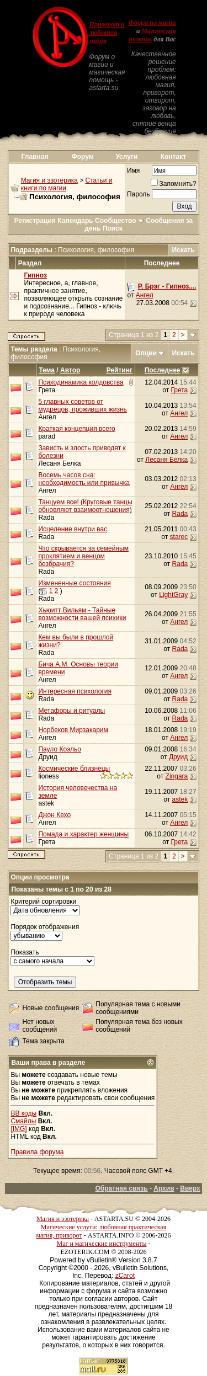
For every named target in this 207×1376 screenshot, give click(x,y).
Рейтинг (119, 370)
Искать (183, 250)
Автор (70, 370)
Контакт (173, 157)
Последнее (163, 370)
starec (179, 537)
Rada (46, 517)
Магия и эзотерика (49, 180)
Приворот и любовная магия (106, 32)
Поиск (113, 228)
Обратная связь (121, 1188)
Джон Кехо (54, 815)
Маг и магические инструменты (102, 1243)
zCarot (125, 1275)
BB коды (23, 1113)
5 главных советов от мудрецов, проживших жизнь (82, 405)
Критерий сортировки (43, 901)
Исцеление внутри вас (72, 529)
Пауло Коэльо (59, 749)
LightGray (173, 595)
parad (46, 436)
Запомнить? (174, 184)
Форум (83, 157)
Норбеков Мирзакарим (73, 730)
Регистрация (35, 221)
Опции (146, 353)
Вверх (190, 1188)
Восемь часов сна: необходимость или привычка (84, 479)
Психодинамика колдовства (80, 382)
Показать (24, 952)
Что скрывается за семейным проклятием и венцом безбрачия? (83, 556)
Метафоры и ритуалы (71, 710)
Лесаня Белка (59, 463)
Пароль (138, 194)
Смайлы (23, 1121)
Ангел (144, 295)
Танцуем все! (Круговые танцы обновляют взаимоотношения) (85, 506)
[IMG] (18, 1129)
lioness (48, 776)
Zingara (177, 776)
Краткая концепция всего (76, 429)
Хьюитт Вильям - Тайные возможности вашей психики (82, 614)
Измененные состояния (74, 583)
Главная (35, 157)
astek (46, 803)
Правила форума (36, 1152)
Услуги (126, 157)
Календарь (75, 221)
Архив (163, 1188)
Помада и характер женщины (83, 834)
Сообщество (119, 221)
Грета (46, 390)
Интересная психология (75, 691)
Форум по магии (152, 22)
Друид (47, 757)
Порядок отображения (44, 927)
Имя (133, 170)
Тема (47, 370)
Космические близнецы (74, 768)
